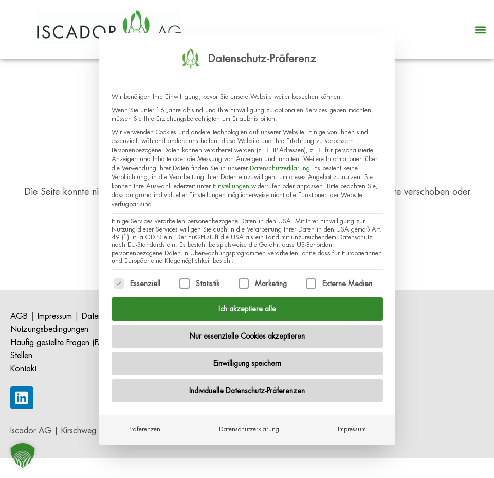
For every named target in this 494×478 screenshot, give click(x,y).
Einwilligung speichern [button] (247, 358)
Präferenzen (144, 424)
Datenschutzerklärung (280, 163)
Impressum (352, 424)
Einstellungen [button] (231, 181)
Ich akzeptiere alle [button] (247, 303)
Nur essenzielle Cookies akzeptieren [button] (247, 330)
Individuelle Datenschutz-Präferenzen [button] (247, 385)
